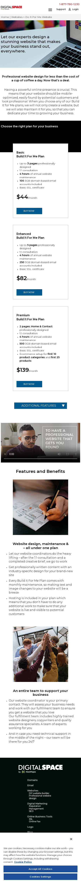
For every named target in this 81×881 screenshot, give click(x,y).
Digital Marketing (37, 803)
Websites (32, 790)
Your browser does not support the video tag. (40, 443)
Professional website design (40, 797)
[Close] (71, 839)
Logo (30, 827)
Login (75, 9)
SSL (31, 819)
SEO (31, 811)
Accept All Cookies (40, 868)
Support (61, 9)
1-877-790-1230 (69, 4)
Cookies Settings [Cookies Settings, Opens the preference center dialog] (40, 876)
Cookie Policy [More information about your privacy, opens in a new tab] (23, 861)
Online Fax (34, 821)
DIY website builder (39, 793)
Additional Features (38, 405)
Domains (32, 780)
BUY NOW (29, 211)
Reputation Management (36, 807)
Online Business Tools (39, 816)
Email (30, 785)
